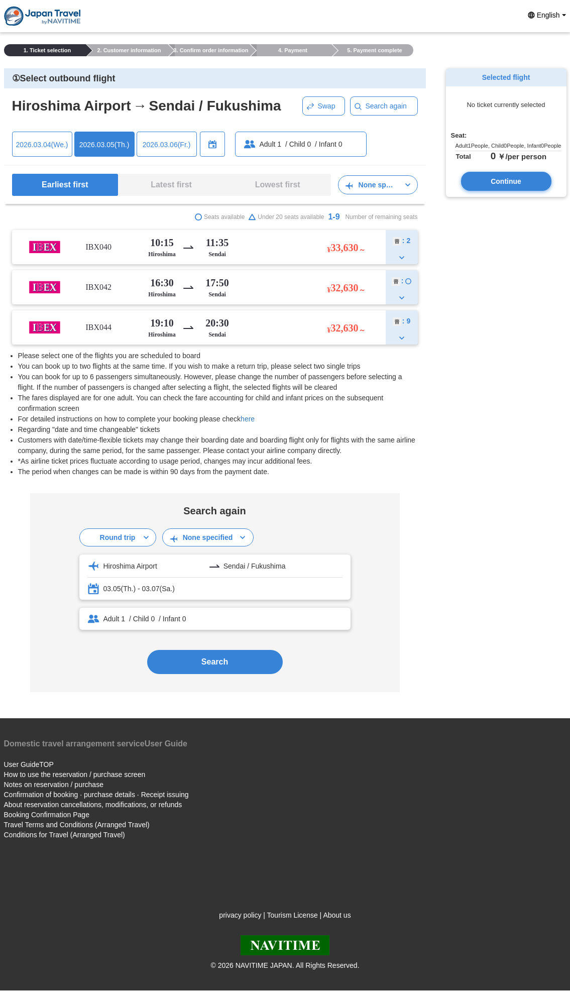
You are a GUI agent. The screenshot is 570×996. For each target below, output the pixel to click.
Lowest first (277, 184)
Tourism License (292, 915)
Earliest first (65, 184)
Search (214, 661)
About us (337, 915)
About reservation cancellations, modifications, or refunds (93, 805)
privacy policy (240, 915)
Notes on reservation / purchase (53, 785)
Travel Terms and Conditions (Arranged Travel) (77, 825)
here (248, 419)
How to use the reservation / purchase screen (75, 774)
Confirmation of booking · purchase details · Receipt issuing (96, 795)
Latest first (171, 184)
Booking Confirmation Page (46, 815)
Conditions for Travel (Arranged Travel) (64, 835)
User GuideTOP (29, 764)
